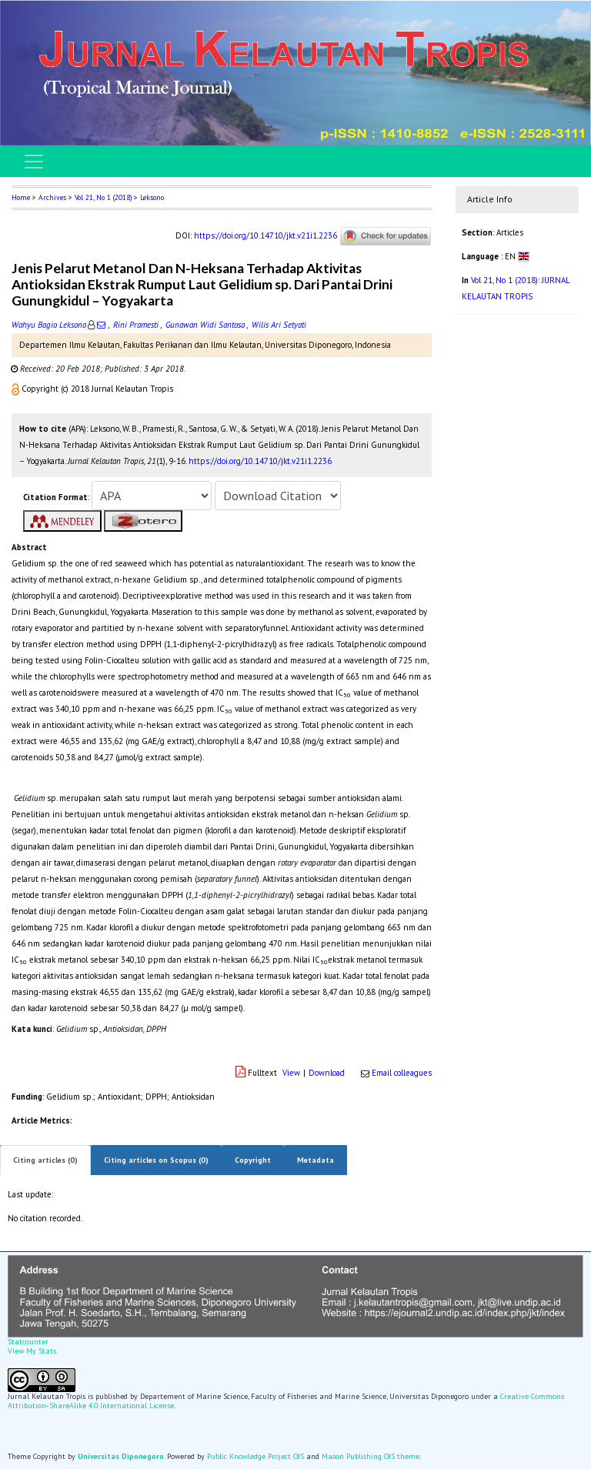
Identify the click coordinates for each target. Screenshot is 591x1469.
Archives (52, 197)
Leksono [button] (152, 197)
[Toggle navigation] (33, 161)
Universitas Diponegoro (121, 1456)
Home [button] (21, 197)
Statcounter (28, 1342)
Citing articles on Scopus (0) (156, 1160)
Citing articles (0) (45, 1160)
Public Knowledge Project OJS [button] (255, 1456)
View (291, 1072)
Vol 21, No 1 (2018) (103, 197)
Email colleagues (402, 1072)
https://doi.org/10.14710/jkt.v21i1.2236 (265, 235)
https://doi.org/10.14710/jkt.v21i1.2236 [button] (260, 461)
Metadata (315, 1160)
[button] (17, 388)
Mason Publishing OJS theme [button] (370, 1456)
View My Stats (32, 1351)
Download (327, 1072)
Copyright (253, 1160)
